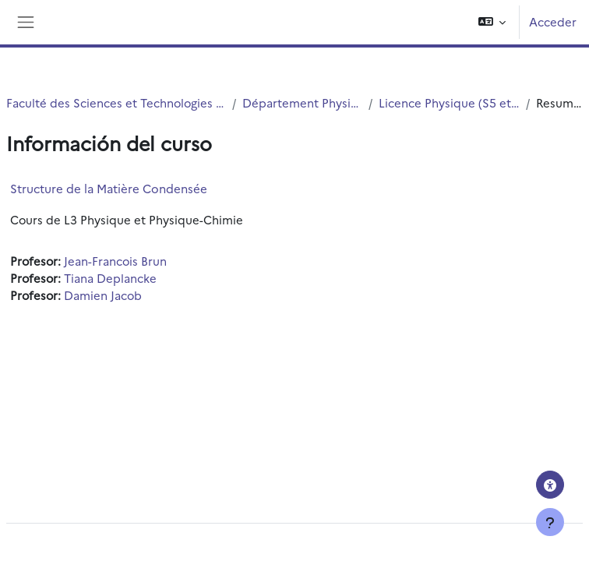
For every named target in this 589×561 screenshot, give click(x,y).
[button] (492, 22)
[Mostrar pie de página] (550, 522)
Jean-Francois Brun (115, 260)
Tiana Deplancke (110, 278)
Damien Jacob (103, 295)
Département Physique (302, 102)
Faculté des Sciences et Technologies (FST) (116, 102)
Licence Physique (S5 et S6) (449, 102)
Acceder (553, 21)
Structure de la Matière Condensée (108, 188)
